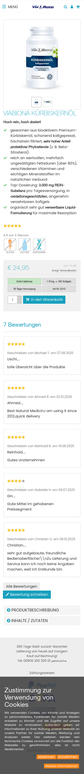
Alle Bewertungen (21, 586)
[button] (42, 610)
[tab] (42, 610)
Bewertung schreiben (27, 594)
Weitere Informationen (61, 766)
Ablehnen (46, 757)
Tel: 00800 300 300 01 (41, 660)
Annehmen (68, 757)
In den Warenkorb (44, 299)
